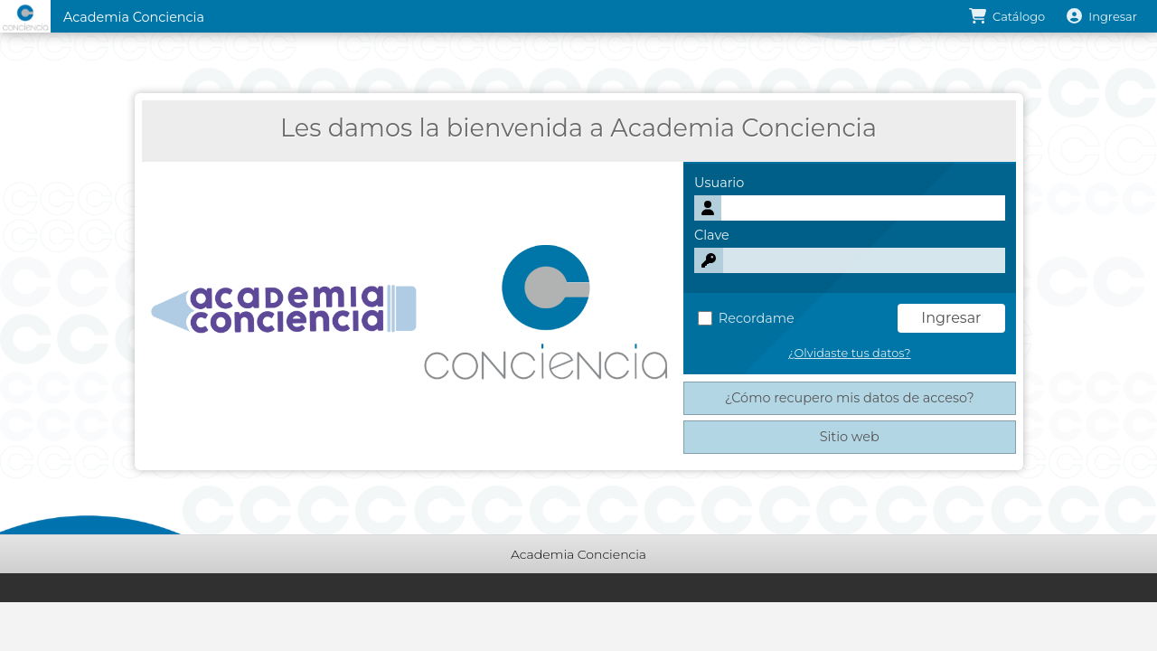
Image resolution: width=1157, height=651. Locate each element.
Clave (711, 235)
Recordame (746, 318)
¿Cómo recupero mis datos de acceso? (849, 398)
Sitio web (850, 437)
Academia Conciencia (133, 17)
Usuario (719, 183)
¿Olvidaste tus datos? (849, 353)
